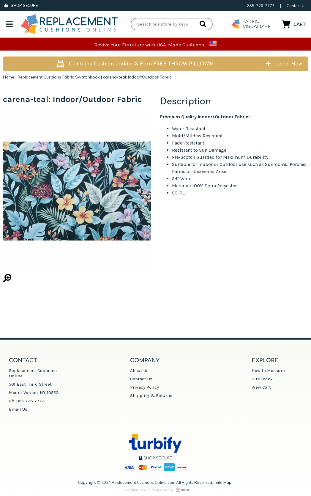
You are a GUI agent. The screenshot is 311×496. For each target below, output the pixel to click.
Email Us (18, 409)
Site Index (262, 379)
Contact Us (297, 5)
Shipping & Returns (151, 395)
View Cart (261, 387)
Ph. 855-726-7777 (26, 401)
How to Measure (268, 370)
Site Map (223, 482)
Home (8, 77)
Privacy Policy (144, 387)
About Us (139, 370)
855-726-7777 (260, 5)
